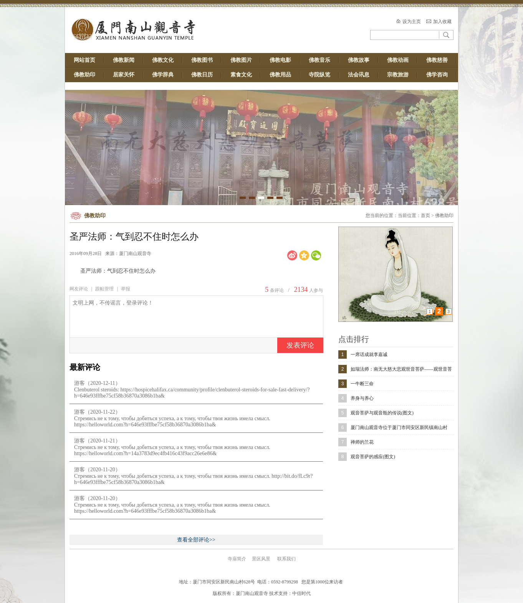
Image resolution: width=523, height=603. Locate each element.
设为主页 (411, 21)
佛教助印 (84, 75)
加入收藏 (442, 21)
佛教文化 (163, 60)
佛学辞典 (163, 75)
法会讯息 (358, 75)
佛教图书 (202, 60)
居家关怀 (123, 75)
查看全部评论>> (196, 540)
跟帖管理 (104, 289)
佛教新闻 (123, 60)
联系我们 (286, 559)
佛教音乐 (319, 60)
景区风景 (261, 559)
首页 (425, 215)
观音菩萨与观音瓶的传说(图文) (382, 413)
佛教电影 (280, 60)
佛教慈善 (437, 60)
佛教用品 (280, 75)
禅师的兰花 (362, 442)
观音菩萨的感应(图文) (373, 456)
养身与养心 (362, 398)
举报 (125, 289)
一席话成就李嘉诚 (369, 354)
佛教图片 (241, 60)
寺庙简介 (237, 559)
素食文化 (241, 75)
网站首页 (84, 60)
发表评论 (300, 345)
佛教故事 (358, 60)
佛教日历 (202, 75)
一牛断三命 (362, 383)
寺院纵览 (319, 75)
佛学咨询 (437, 75)
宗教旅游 (398, 75)
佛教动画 (398, 60)
